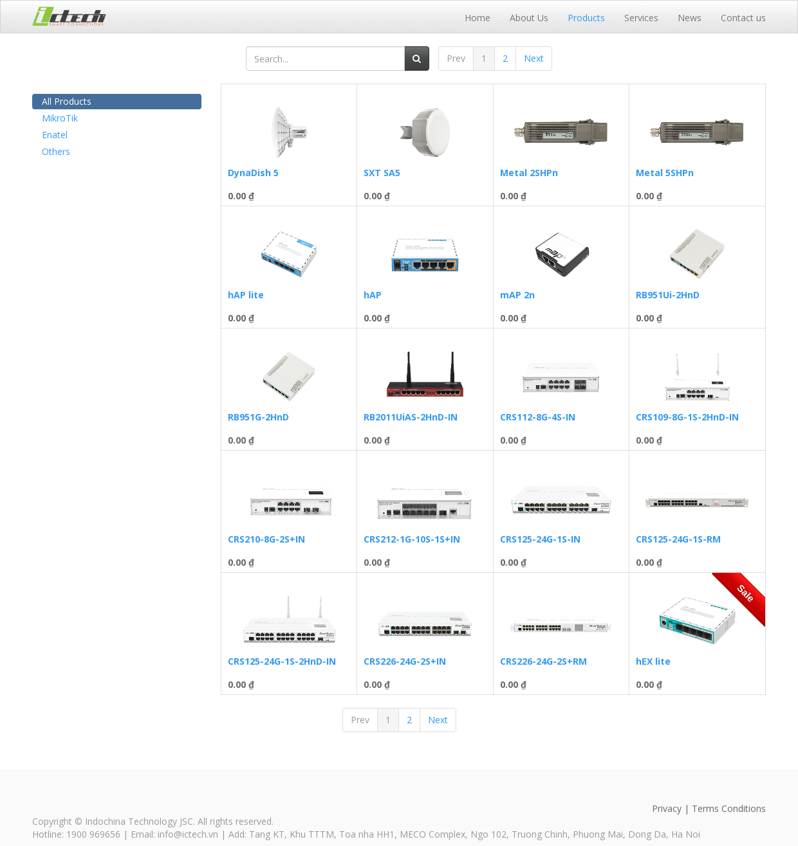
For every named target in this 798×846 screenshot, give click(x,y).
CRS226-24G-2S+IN (405, 661)
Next (534, 58)
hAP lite (246, 295)
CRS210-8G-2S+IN (266, 539)
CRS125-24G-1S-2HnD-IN (282, 661)
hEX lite (653, 661)
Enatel (55, 135)
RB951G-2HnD (258, 417)
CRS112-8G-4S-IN (537, 417)
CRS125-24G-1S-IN (540, 539)
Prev (456, 58)
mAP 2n (517, 295)
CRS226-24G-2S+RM (543, 661)
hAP (373, 295)
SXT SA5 (382, 172)
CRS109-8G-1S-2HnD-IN (687, 417)
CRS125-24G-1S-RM (678, 539)
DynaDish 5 (253, 172)
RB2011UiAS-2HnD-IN (411, 417)
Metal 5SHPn (665, 172)
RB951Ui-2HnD (668, 295)
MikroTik (60, 118)
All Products (66, 101)
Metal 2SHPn (529, 172)
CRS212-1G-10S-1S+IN (412, 539)
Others (56, 151)
